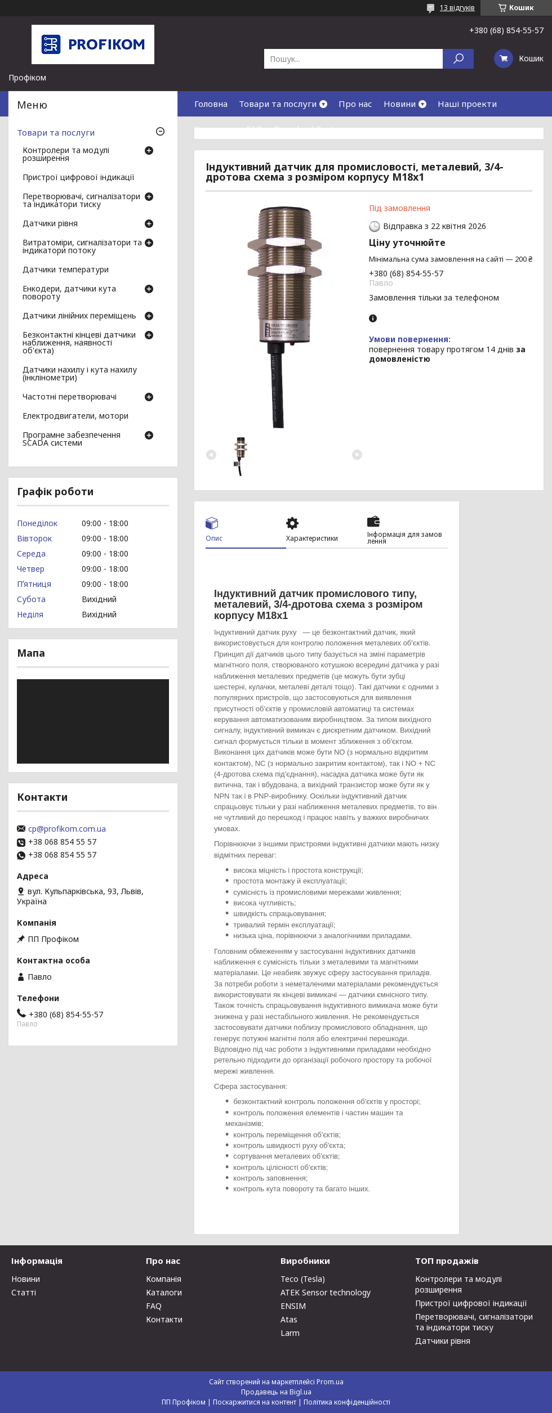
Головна (211, 103)
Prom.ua (330, 1382)
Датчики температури (66, 270)
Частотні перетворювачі (70, 397)
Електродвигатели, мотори (75, 416)
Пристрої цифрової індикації (79, 177)
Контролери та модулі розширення (66, 154)
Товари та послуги (278, 103)
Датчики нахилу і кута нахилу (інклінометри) (80, 374)
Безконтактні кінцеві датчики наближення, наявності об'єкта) (79, 343)
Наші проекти (467, 103)
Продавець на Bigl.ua (276, 1392)
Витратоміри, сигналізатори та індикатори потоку (82, 247)
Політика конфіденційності (347, 1402)
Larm (290, 1332)
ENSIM (293, 1305)
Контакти (214, 128)
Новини (400, 103)
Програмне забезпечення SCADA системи (72, 439)
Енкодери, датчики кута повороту (69, 293)
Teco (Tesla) (303, 1278)
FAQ (254, 128)
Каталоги (164, 1292)
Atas (289, 1319)
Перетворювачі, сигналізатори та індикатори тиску (81, 200)
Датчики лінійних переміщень (79, 316)
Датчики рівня (50, 223)
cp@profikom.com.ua (67, 829)
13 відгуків (457, 7)
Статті (23, 1292)
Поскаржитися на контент (254, 1402)
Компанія (163, 1278)
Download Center (309, 128)
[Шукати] (458, 59)
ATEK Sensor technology (326, 1292)
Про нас (355, 103)
